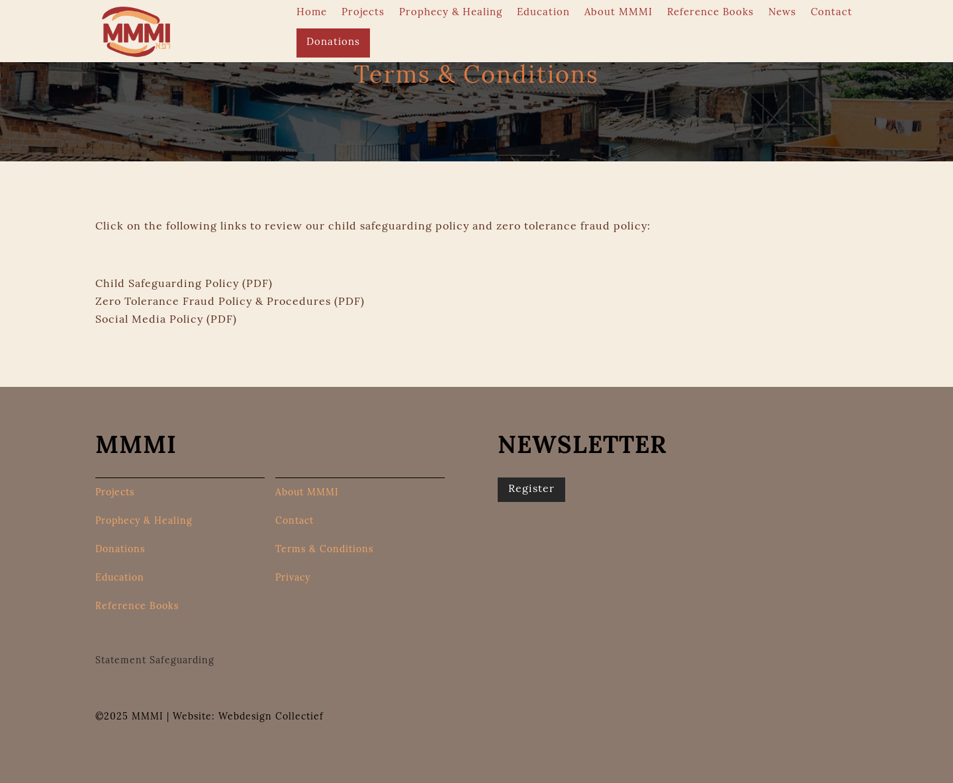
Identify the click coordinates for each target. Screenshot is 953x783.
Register (531, 489)
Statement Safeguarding (154, 661)
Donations (333, 43)
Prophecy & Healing (450, 13)
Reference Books (710, 13)
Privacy (292, 578)
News (782, 13)
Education (543, 13)
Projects (363, 13)
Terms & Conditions (324, 550)
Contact (831, 13)
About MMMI (618, 13)
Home (311, 13)
